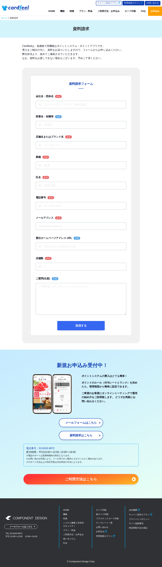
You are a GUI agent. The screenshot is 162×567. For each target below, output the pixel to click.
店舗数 (44, 258)
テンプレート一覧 (104, 523)
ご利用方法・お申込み (108, 11)
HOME (51, 11)
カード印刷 (130, 11)
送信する (81, 325)
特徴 (72, 11)
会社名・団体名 (49, 96)
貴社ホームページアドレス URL (58, 238)
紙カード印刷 (102, 514)
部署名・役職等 (49, 116)
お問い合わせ (152, 3)
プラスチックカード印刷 (107, 518)
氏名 (42, 177)
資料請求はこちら (81, 435)
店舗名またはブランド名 (54, 136)
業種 (42, 157)
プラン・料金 (85, 11)
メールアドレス (49, 217)
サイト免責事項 (136, 523)
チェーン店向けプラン (108, 3)
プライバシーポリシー (139, 519)
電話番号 (45, 197)
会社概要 (134, 510)
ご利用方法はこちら (81, 479)
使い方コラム (69, 539)
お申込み (155, 11)
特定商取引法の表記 (138, 528)
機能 (62, 11)
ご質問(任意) (47, 278)
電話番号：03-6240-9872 (40, 448)
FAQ (143, 11)
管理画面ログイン (133, 3)
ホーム (4, 18)
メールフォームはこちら (81, 422)
